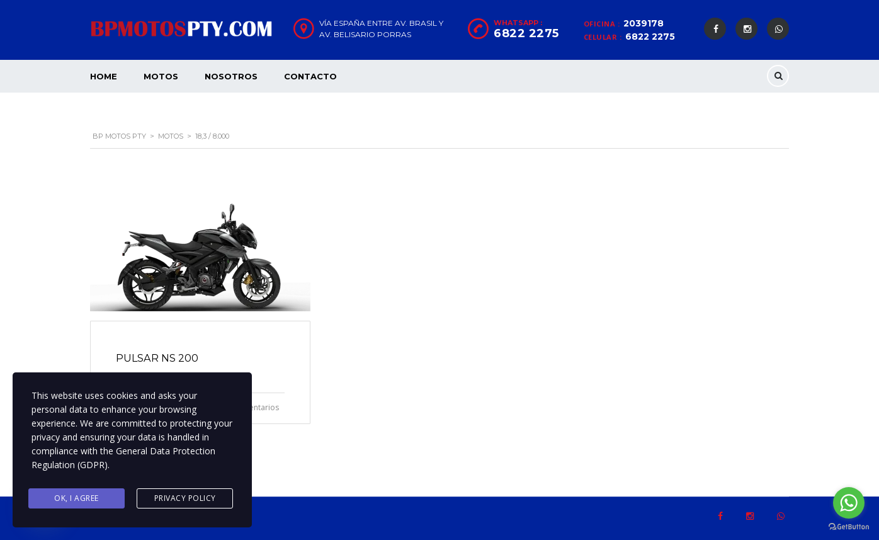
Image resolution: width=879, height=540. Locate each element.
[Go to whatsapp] (849, 503)
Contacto (310, 76)
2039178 (643, 23)
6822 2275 (650, 36)
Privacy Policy (185, 498)
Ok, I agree (76, 498)
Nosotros (231, 76)
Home (103, 76)
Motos (161, 76)
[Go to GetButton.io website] (849, 527)
